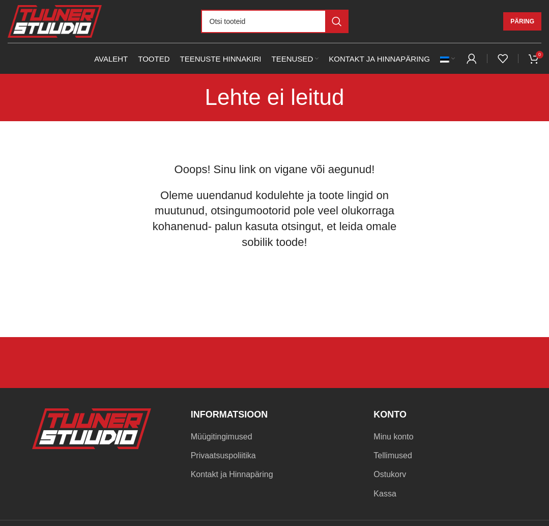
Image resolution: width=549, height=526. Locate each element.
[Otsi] (275, 21)
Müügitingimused (221, 436)
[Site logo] (55, 20)
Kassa (384, 493)
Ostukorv (389, 474)
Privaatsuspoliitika (223, 455)
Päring (522, 21)
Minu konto (393, 436)
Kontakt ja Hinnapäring (232, 474)
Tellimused (392, 455)
